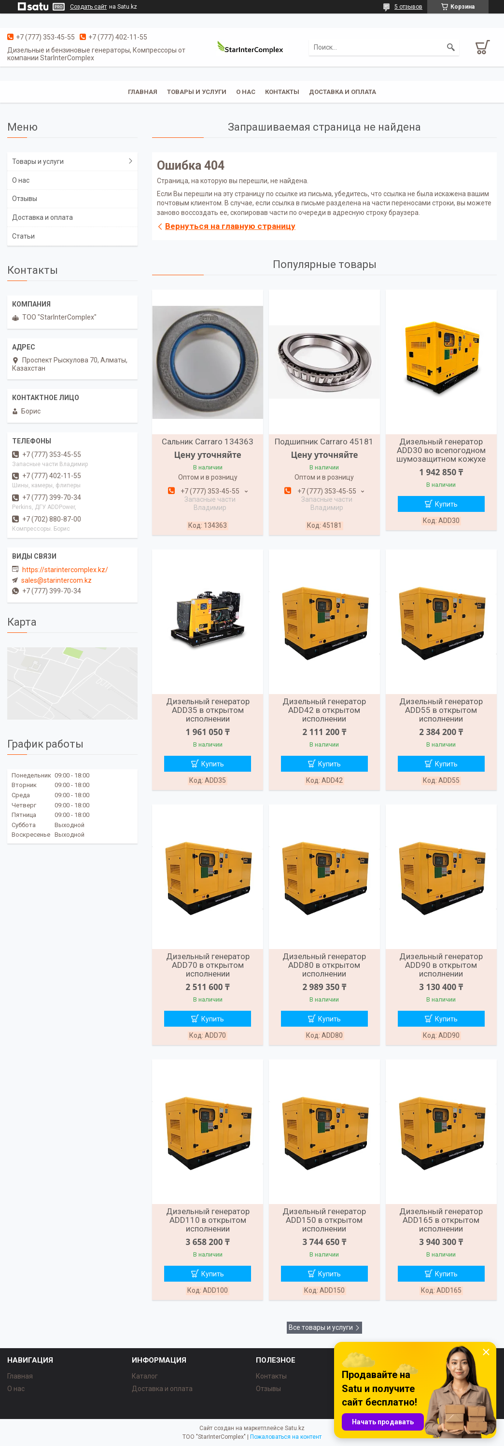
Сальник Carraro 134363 (207, 441)
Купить (446, 504)
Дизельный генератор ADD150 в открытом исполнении (324, 1220)
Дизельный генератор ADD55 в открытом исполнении (441, 710)
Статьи (23, 236)
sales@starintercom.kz (56, 580)
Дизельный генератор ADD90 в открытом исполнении (441, 965)
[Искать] (451, 47)
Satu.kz (295, 1428)
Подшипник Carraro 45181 (324, 441)
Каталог (145, 1376)
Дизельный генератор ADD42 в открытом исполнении (324, 710)
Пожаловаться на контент (286, 1436)
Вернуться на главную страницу (230, 226)
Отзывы (24, 198)
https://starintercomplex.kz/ (65, 570)
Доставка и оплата (342, 91)
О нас (245, 91)
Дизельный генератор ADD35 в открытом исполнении (208, 710)
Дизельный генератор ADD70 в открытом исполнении (208, 965)
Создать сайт (88, 6)
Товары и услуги (196, 91)
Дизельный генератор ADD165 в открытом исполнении (441, 1220)
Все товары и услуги (321, 1327)
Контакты (282, 91)
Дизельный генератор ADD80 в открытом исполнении (324, 965)
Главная (142, 91)
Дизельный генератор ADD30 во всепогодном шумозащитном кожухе (441, 450)
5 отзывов (408, 6)
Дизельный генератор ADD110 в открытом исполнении (208, 1220)
